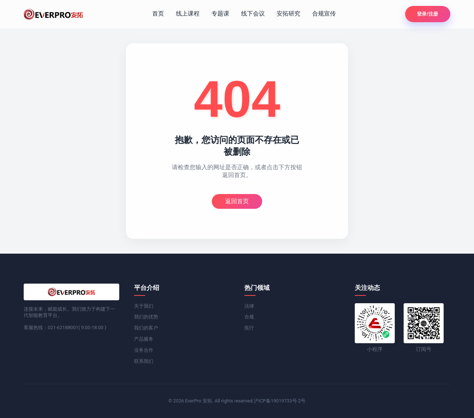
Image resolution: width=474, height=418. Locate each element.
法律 (249, 306)
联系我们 (143, 361)
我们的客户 (146, 328)
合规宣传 (324, 13)
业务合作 (143, 350)
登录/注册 (427, 14)
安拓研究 (288, 13)
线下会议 (253, 13)
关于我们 (143, 306)
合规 (249, 317)
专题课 (220, 13)
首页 (158, 13)
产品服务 (143, 339)
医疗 (249, 328)
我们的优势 (146, 317)
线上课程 (188, 13)
